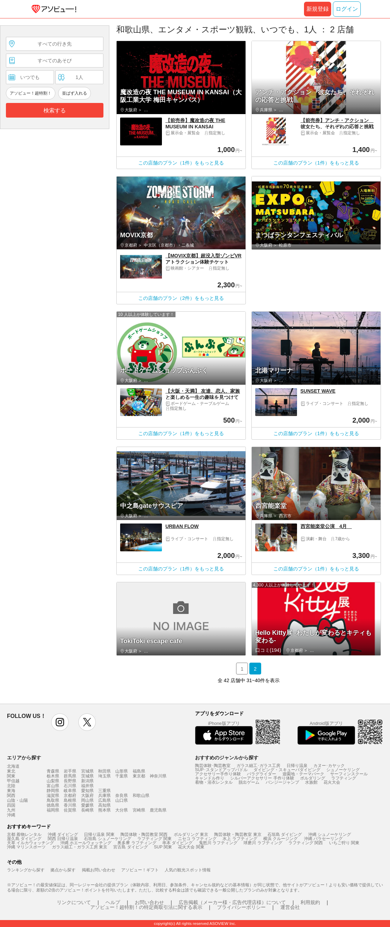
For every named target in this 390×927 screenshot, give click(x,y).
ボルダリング (312, 778)
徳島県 (53, 805)
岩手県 (70, 771)
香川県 (70, 805)
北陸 (11, 786)
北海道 (13, 766)
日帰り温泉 (297, 765)
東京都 (139, 776)
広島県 (104, 800)
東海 (11, 791)
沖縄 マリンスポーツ (26, 847)
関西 (11, 795)
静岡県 (53, 790)
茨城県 (87, 776)
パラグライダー (261, 774)
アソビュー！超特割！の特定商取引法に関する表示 (146, 907)
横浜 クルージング (280, 838)
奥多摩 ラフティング (136, 842)
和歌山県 (141, 795)
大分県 (121, 810)
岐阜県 (70, 790)
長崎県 (87, 810)
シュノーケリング (343, 769)
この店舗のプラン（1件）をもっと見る (181, 163)
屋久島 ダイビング (24, 838)
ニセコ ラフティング (197, 838)
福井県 (87, 785)
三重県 (104, 790)
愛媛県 (87, 805)
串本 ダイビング (177, 842)
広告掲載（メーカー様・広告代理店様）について (232, 902)
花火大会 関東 (191, 847)
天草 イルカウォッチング (30, 842)
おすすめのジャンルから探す (226, 757)
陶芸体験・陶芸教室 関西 (143, 834)
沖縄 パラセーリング (323, 838)
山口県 (121, 800)
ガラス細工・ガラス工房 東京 (79, 847)
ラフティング (343, 778)
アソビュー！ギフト (140, 870)
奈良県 (121, 795)
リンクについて (74, 902)
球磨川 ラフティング (262, 842)
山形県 (121, 771)
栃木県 (53, 776)
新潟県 (87, 780)
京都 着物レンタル (24, 834)
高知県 (104, 805)
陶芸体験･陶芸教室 (213, 765)
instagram (60, 722)
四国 (11, 805)
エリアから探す (24, 757)
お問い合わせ (149, 902)
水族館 (311, 782)
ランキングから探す (26, 870)
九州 (11, 810)
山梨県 (53, 780)
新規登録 (317, 9)
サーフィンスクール (349, 774)
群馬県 (70, 776)
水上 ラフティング (240, 838)
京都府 (70, 795)
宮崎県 (139, 810)
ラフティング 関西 (305, 842)
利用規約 (310, 902)
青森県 (53, 771)
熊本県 (104, 810)
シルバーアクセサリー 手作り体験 (262, 778)
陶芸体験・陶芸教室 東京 (237, 834)
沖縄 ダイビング (63, 834)
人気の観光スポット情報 (188, 870)
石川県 (70, 785)
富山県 (53, 785)
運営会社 (290, 907)
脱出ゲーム (249, 782)
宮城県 (87, 771)
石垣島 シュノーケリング (107, 838)
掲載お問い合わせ (98, 870)
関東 (11, 776)
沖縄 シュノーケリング (329, 834)
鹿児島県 (158, 810)
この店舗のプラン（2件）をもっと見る (181, 298)
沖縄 (11, 815)
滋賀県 (53, 795)
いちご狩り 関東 (344, 842)
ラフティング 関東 (154, 838)
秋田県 (104, 771)
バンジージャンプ (282, 782)
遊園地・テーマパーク (303, 774)
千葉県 (121, 776)
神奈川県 (158, 776)
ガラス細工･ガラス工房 (258, 765)
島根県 (70, 800)
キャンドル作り (209, 778)
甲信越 (13, 781)
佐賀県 (70, 810)
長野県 (70, 780)
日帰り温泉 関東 (99, 834)
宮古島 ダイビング (130, 847)
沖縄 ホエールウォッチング (85, 842)
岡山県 (87, 800)
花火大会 (331, 782)
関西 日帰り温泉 (63, 838)
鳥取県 (53, 800)
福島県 (139, 771)
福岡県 (53, 810)
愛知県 (87, 790)
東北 (11, 771)
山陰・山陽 (17, 800)
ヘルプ (113, 902)
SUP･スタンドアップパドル (221, 769)
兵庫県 (104, 795)
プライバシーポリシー (241, 907)
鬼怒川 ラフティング (218, 842)
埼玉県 (104, 776)
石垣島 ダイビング (284, 834)
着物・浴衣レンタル (214, 782)
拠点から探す (63, 870)
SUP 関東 (163, 847)
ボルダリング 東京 (191, 834)
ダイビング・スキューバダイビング (287, 769)
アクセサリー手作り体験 (218, 774)
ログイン (347, 9)
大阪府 (87, 795)
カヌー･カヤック (329, 765)
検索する (55, 110)
